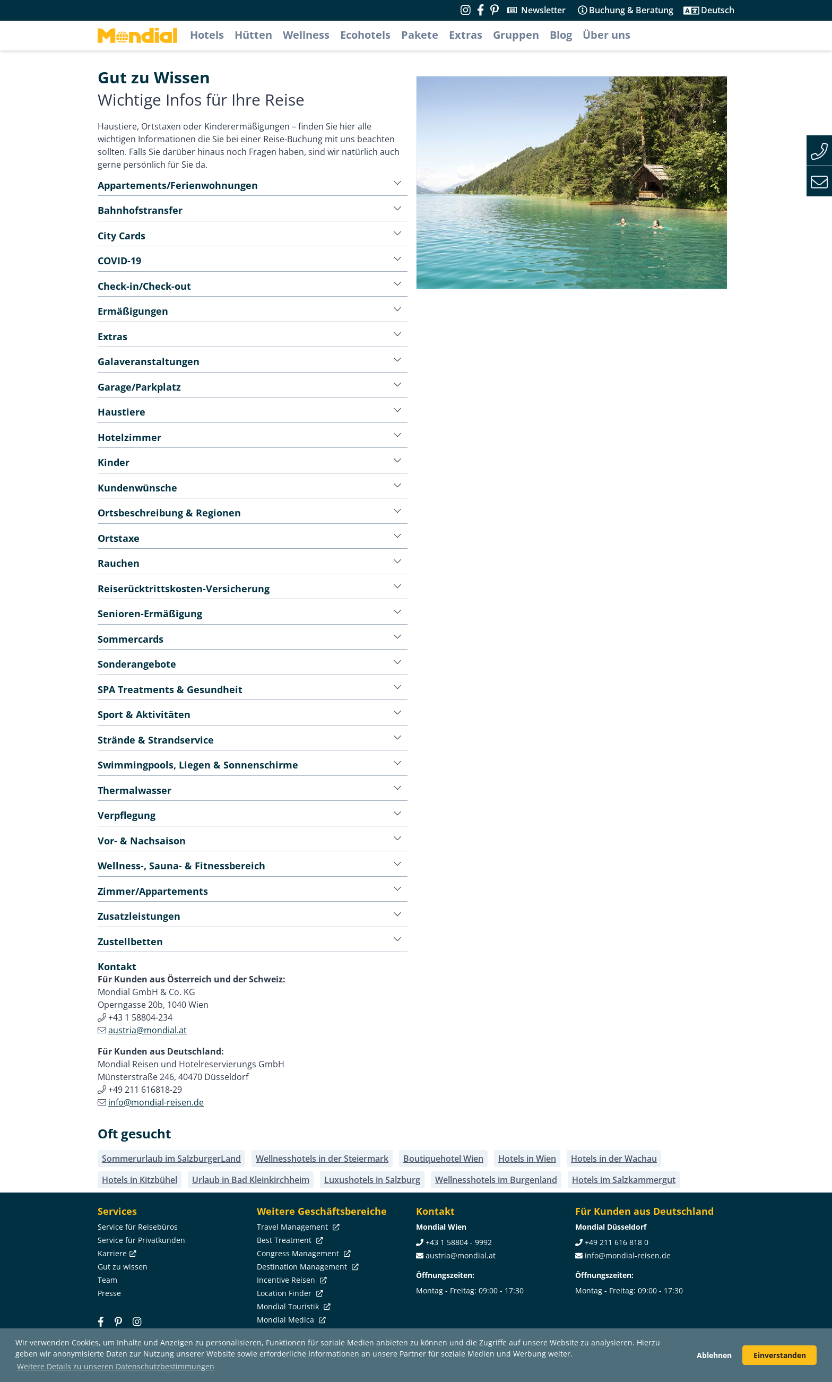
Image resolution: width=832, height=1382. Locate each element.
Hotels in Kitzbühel (139, 1180)
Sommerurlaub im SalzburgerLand (171, 1158)
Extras (465, 35)
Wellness (306, 35)
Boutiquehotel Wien (443, 1158)
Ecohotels (365, 35)
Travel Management (297, 1227)
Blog (561, 35)
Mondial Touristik (292, 1306)
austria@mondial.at (147, 1030)
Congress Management (303, 1253)
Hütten (253, 35)
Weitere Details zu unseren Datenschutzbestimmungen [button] (115, 1366)
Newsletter (543, 10)
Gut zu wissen (123, 1267)
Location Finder (289, 1293)
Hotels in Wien (527, 1158)
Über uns (606, 35)
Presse (109, 1293)
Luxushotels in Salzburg (372, 1180)
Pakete (419, 35)
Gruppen (516, 35)
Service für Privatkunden (141, 1240)
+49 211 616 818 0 (616, 1242)
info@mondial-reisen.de (156, 1102)
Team (107, 1280)
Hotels (207, 35)
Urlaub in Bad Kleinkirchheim (250, 1180)
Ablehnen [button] (714, 1355)
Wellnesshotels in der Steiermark (322, 1158)
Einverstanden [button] (779, 1355)
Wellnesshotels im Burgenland (496, 1180)
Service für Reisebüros (138, 1227)
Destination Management (307, 1267)
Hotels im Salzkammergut (623, 1180)
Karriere (116, 1253)
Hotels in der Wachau (614, 1158)
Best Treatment (289, 1240)
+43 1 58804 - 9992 (459, 1242)
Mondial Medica (290, 1320)
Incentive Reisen (291, 1280)
